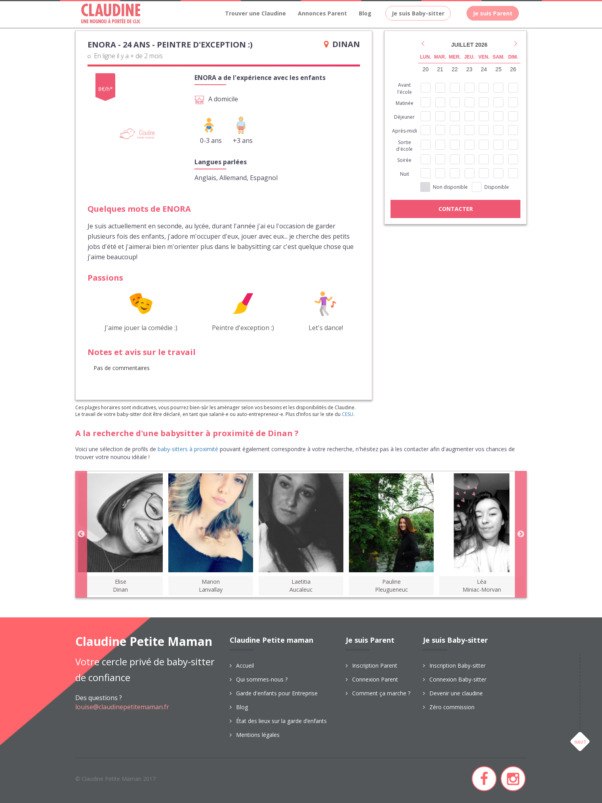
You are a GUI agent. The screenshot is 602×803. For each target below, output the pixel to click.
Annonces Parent (322, 13)
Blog (365, 13)
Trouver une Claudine (255, 13)
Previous (81, 534)
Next (521, 534)
